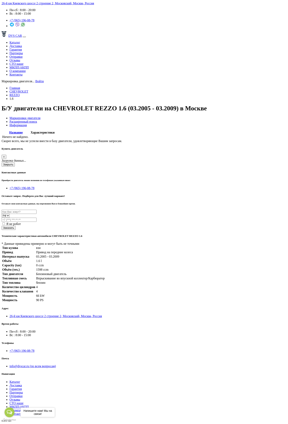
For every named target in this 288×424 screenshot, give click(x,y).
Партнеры (16, 53)
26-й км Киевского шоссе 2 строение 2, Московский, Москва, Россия (48, 3)
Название (16, 132)
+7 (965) (21, 20)
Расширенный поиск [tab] (23, 121)
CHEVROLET (18, 91)
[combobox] (18, 81)
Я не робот (11, 224)
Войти (39, 81)
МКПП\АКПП (19, 67)
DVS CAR (12, 35)
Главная (14, 88)
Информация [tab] (18, 125)
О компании (17, 71)
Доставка (15, 46)
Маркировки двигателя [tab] (24, 118)
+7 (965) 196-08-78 (21, 188)
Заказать (8, 227)
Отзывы (14, 60)
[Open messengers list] (9, 412)
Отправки (16, 56)
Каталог (14, 42)
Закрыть (8, 164)
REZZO (14, 95)
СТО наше (16, 63)
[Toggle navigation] (24, 36)
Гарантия (15, 49)
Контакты (16, 74)
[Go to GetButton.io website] (9, 420)
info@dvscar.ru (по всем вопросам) (32, 366)
